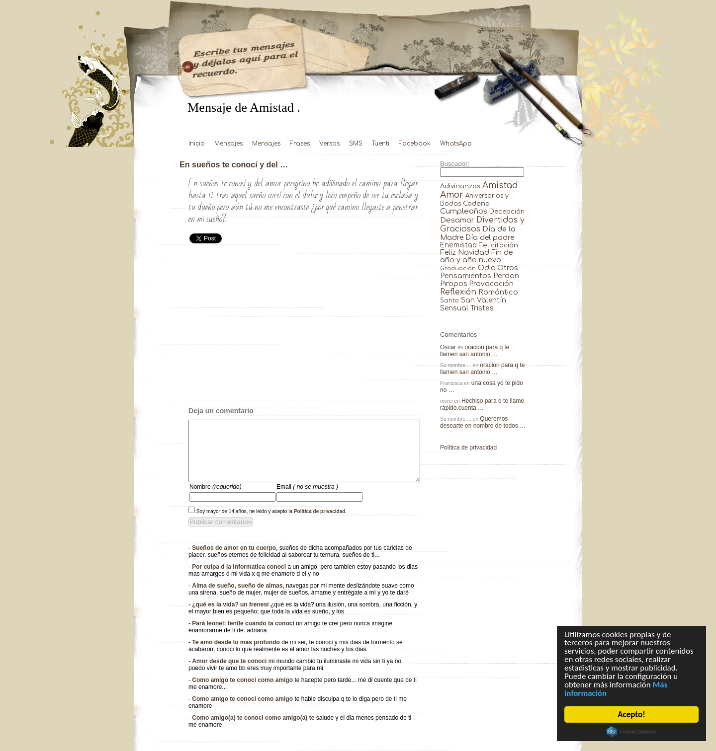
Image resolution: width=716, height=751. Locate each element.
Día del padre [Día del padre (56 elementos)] (490, 237)
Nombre (215, 498)
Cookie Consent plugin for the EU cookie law (631, 731)
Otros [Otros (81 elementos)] (507, 268)
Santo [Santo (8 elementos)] (449, 301)
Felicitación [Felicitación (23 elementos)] (498, 245)
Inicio (196, 143)
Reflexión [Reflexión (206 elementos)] (458, 292)
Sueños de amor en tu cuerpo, (235, 559)
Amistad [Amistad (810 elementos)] (500, 185)
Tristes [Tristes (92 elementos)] (482, 308)
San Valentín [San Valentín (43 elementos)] (483, 300)
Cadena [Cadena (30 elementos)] (476, 203)
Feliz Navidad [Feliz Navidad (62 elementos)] (464, 252)
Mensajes (228, 143)
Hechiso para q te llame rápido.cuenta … (482, 404)
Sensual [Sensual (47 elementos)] (454, 308)
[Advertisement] (303, 326)
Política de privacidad (320, 523)
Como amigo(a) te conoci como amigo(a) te (254, 729)
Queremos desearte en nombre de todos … (483, 422)
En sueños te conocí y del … (233, 164)
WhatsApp (456, 143)
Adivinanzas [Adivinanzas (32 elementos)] (460, 186)
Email (307, 498)
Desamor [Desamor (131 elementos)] (457, 220)
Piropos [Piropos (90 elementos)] (453, 284)
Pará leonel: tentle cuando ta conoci (244, 635)
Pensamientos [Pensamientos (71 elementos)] (465, 276)
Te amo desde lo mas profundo (236, 654)
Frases (300, 143)
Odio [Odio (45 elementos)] (487, 268)
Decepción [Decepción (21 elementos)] (507, 211)
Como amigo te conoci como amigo (243, 691)
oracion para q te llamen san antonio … (475, 351)
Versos (329, 143)
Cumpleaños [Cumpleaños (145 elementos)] (463, 211)
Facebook (415, 143)
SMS (355, 143)
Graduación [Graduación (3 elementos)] (458, 268)
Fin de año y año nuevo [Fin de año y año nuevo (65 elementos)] (476, 256)
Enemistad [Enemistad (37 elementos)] (458, 245)
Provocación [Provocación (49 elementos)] (491, 284)
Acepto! (631, 714)
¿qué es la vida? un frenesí (231, 616)
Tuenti (380, 143)
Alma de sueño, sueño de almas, (239, 597)
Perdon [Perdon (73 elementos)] (506, 276)
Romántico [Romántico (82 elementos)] (498, 292)
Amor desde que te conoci (230, 673)
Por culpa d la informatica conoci (239, 578)
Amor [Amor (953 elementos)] (451, 195)
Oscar (448, 347)
